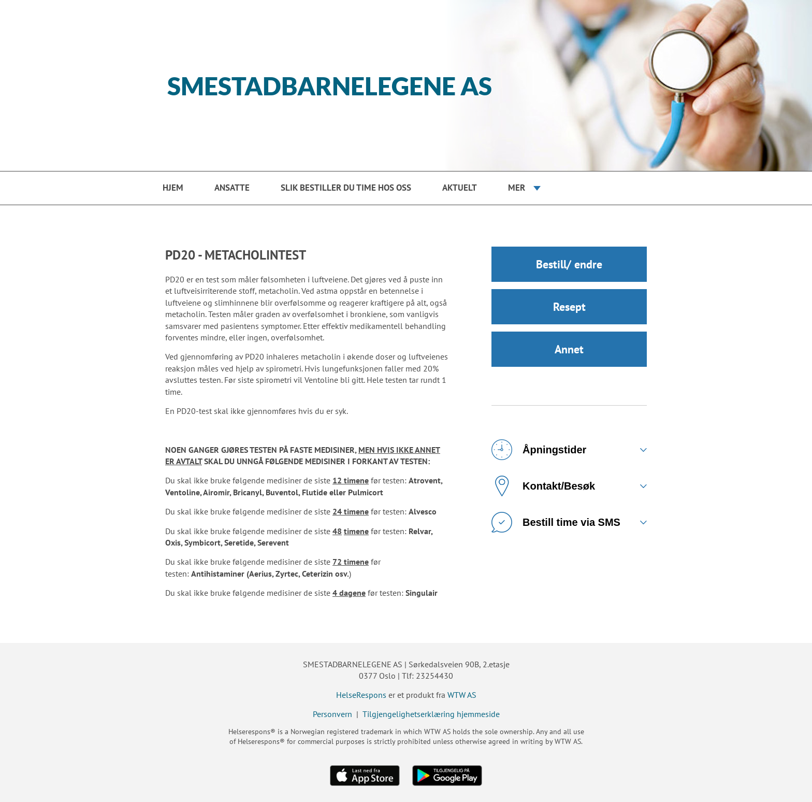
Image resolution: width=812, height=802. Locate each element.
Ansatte (232, 187)
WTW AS (461, 695)
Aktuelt (459, 187)
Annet (569, 349)
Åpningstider (538, 449)
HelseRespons (361, 695)
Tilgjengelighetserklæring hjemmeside (431, 714)
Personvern (332, 714)
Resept (569, 306)
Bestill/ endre (569, 264)
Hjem (173, 187)
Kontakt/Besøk (543, 486)
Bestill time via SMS (555, 522)
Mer (516, 187)
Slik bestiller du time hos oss (346, 187)
